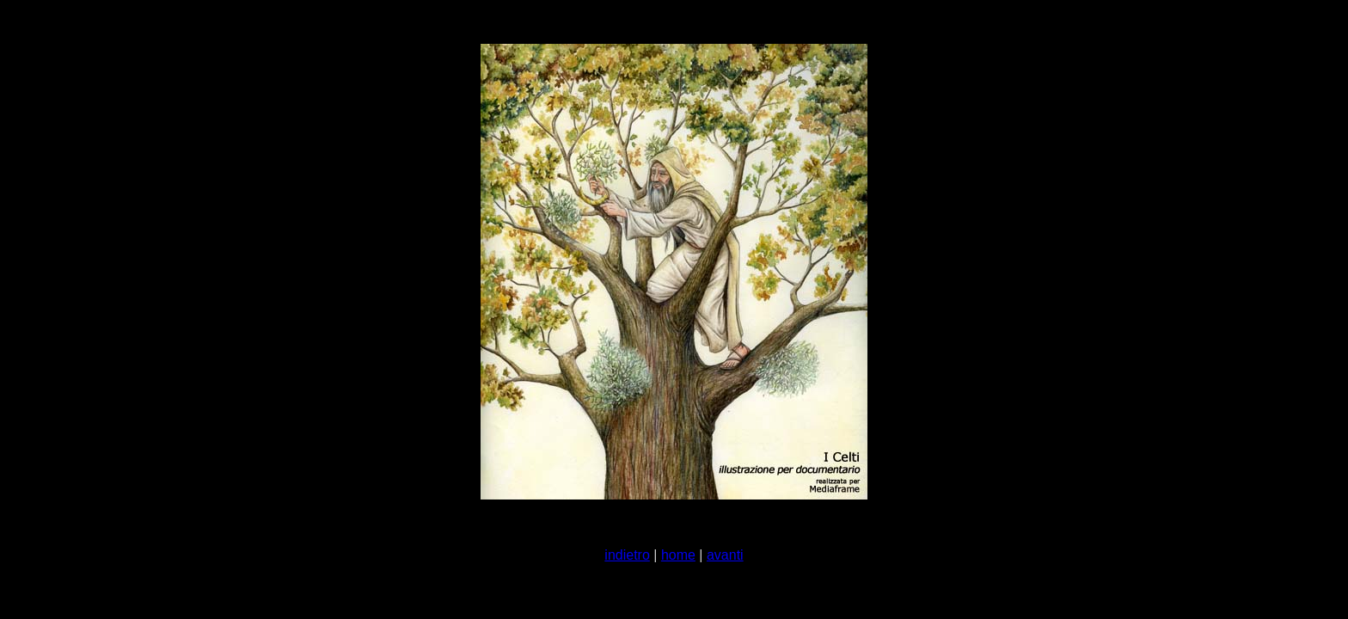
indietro (626, 555)
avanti (725, 555)
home (678, 555)
